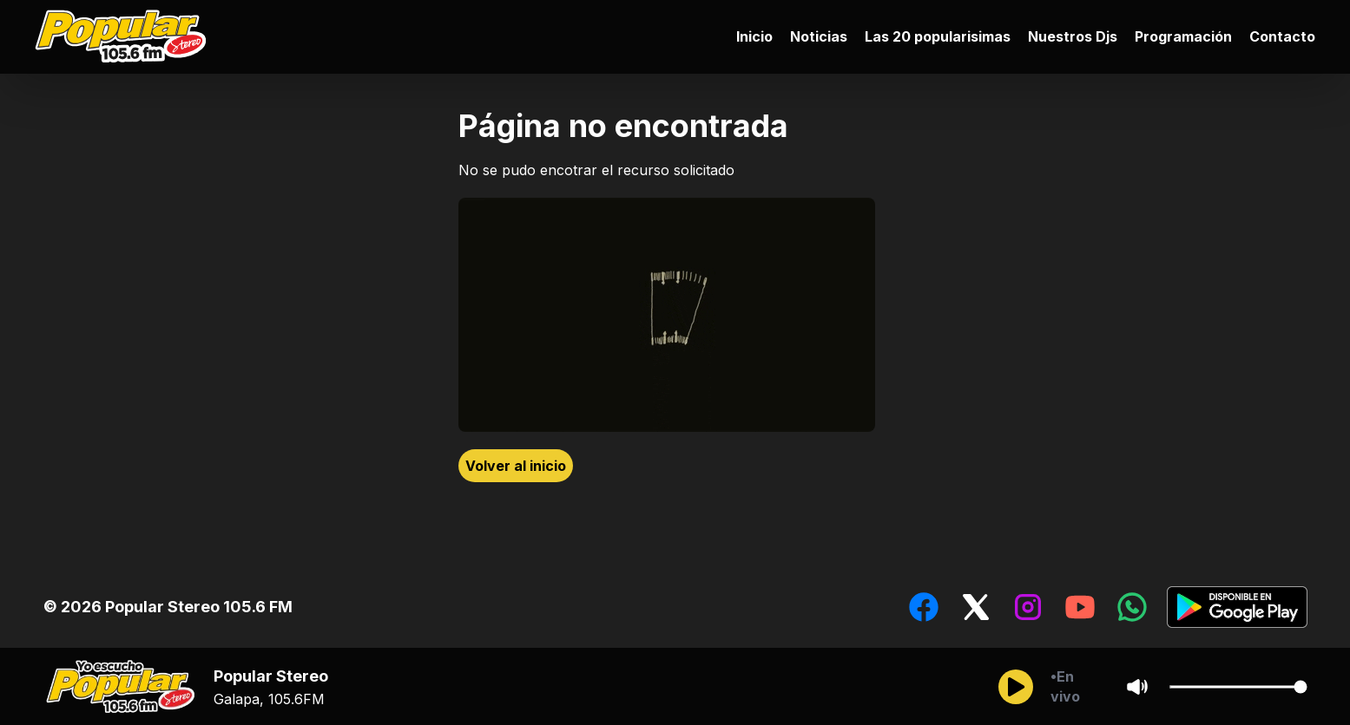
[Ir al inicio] (125, 37)
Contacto (1282, 36)
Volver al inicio (515, 465)
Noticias (818, 36)
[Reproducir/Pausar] (1015, 686)
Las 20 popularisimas (938, 36)
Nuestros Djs (1072, 36)
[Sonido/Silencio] (1137, 687)
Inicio (754, 36)
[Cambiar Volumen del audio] (1238, 687)
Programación (1183, 36)
